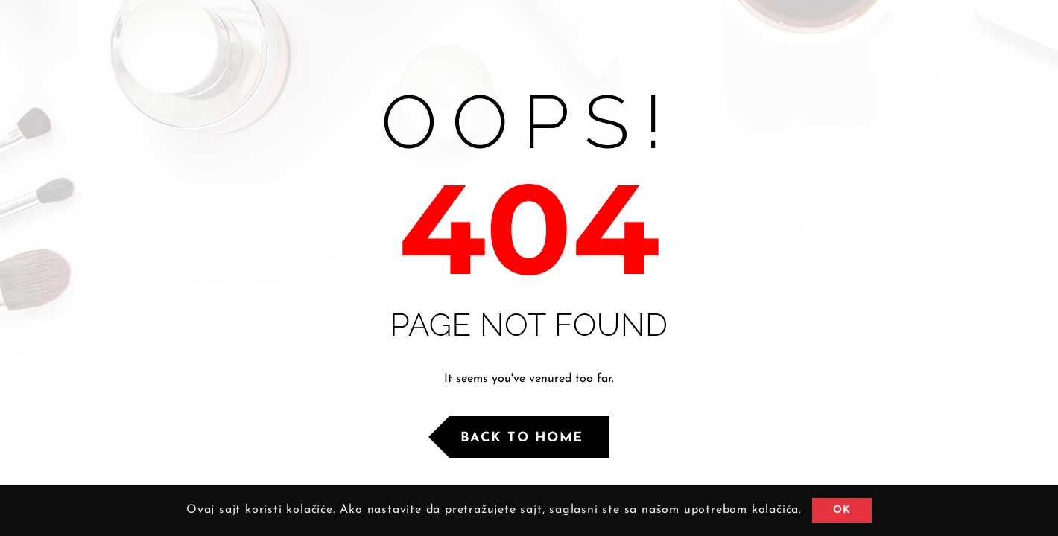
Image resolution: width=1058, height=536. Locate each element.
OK (841, 510)
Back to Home (521, 438)
